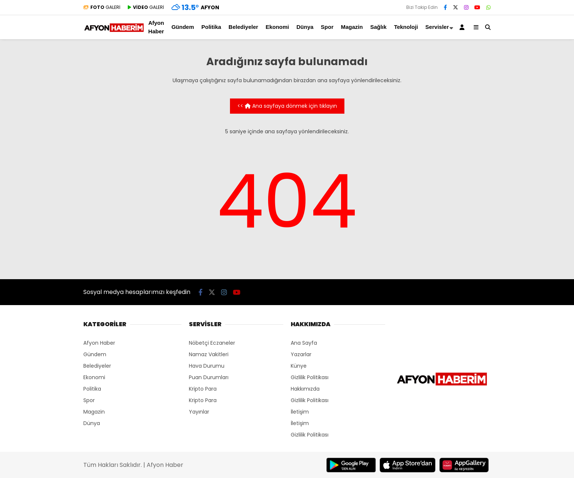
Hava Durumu (206, 366)
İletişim (300, 411)
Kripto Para (203, 388)
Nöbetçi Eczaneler (212, 343)
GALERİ (101, 7)
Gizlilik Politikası (309, 377)
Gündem (182, 27)
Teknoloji (406, 27)
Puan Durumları (208, 377)
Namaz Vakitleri (208, 354)
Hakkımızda (305, 388)
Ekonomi (277, 27)
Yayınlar (199, 411)
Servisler (437, 27)
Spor (327, 27)
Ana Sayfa (304, 343)
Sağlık (378, 27)
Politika (211, 27)
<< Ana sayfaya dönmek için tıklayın (287, 106)
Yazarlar (301, 354)
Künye (299, 366)
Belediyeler (243, 27)
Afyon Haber (156, 27)
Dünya (304, 27)
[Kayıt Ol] (463, 27)
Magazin (352, 27)
